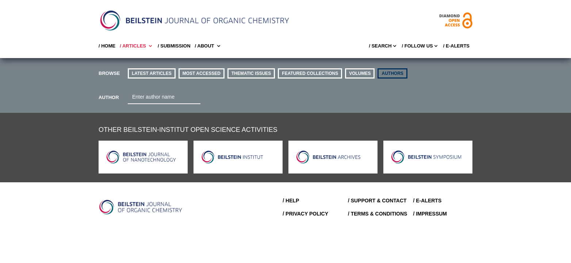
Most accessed (202, 73)
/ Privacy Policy (305, 214)
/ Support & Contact (377, 200)
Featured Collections (310, 73)
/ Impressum (430, 214)
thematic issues (251, 73)
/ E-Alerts (456, 46)
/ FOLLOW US (420, 46)
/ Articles (136, 46)
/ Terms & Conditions (377, 214)
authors (392, 73)
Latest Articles (152, 73)
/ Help (291, 200)
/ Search (383, 46)
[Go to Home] (141, 207)
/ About (208, 46)
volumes (360, 73)
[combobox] (164, 97)
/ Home (107, 46)
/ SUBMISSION (174, 46)
